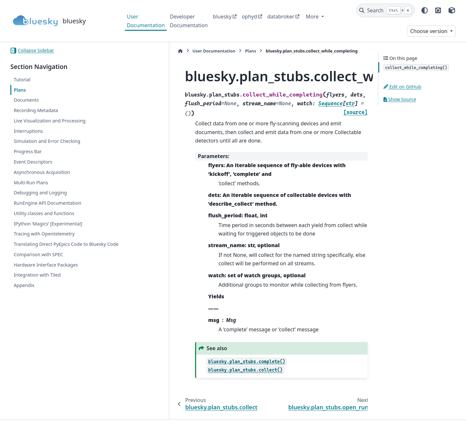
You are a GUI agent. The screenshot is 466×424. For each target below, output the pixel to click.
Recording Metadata (36, 110)
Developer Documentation (189, 21)
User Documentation (146, 21)
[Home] (130, 51)
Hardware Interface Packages (46, 272)
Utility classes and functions (44, 213)
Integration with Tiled (37, 283)
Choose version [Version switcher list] (429, 31)
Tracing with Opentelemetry (44, 234)
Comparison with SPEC (38, 262)
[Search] (385, 10)
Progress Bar (28, 151)
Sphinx (54, 414)
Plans (20, 90)
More (313, 16)
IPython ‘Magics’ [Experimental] (48, 224)
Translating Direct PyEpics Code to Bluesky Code (60, 248)
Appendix (24, 293)
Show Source (399, 99)
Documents (26, 100)
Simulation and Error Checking (47, 141)
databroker (280, 16)
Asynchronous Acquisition (42, 172)
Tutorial (22, 79)
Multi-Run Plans (31, 182)
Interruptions (28, 131)
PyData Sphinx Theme (411, 409)
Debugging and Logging (40, 192)
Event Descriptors (33, 162)
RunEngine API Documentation (47, 203)
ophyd (249, 16)
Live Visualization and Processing (49, 121)
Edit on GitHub (402, 87)
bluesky (222, 16)
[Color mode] (424, 10)
